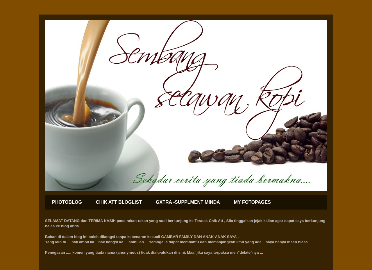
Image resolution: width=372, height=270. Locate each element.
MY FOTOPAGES (252, 202)
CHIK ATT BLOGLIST (119, 202)
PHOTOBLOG (67, 202)
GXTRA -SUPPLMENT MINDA (188, 202)
